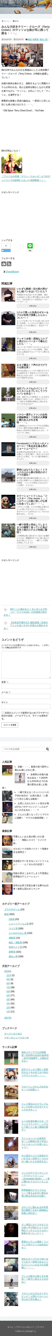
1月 (8, 1011)
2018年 (8, 971)
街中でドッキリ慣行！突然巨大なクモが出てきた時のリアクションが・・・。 (34, 1072)
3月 (8, 1003)
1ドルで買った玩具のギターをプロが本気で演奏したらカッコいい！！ (33, 315)
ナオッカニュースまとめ (16, 1038)
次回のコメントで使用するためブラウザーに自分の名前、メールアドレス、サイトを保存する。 (25, 716)
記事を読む (33, 306)
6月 (8, 991)
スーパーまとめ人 (13, 1033)
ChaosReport (12, 271)
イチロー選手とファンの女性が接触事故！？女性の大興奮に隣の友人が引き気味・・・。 (32, 418)
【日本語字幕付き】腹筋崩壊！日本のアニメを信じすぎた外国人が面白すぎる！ (26, 625)
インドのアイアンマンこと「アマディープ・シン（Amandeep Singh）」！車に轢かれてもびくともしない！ (35, 1179)
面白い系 (43, 39)
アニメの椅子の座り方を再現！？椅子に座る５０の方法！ (34, 1279)
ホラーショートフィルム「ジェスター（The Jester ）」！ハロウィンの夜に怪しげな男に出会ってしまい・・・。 (32, 500)
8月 (8, 983)
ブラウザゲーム (12, 909)
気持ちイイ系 (15, 947)
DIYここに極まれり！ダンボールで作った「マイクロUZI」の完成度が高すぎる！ (25, 611)
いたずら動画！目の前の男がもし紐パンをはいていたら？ (32, 290)
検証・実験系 (15, 942)
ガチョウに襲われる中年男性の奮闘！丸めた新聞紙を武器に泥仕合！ (34, 1210)
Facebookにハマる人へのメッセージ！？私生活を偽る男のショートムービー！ (33, 446)
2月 (8, 1007)
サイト (4, 702)
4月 (8, 999)
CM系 (11, 919)
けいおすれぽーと (29, 1331)
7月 (8, 987)
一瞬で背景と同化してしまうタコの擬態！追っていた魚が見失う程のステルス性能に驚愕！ (32, 528)
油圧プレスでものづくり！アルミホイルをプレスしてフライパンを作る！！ (32, 391)
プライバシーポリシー (25, 1327)
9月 (8, 979)
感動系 (12, 938)
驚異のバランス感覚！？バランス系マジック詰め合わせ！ (34, 1245)
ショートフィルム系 (19, 924)
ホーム (10, 1327)
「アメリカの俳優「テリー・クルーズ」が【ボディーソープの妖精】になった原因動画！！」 (25, 176)
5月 (8, 995)
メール (6, 692)
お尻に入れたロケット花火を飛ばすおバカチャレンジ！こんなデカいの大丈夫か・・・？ (32, 806)
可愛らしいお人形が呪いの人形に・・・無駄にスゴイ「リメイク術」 (29, 839)
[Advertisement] (24, 213)
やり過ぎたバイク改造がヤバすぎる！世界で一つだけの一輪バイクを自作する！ (34, 1158)
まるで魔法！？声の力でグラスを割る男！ (32, 366)
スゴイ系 (13, 928)
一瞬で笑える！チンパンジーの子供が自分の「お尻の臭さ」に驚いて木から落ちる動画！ (32, 795)
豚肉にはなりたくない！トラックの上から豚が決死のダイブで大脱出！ (32, 472)
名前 (5, 682)
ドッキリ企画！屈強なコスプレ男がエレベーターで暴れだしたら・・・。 (32, 341)
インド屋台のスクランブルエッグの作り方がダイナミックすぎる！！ (34, 1107)
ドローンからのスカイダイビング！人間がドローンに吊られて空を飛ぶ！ (34, 1296)
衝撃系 (36, 39)
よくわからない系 (17, 933)
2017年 (8, 1018)
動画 (30, 39)
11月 (9, 975)
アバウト (40, 1327)
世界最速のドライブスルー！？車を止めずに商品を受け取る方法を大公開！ (34, 1193)
